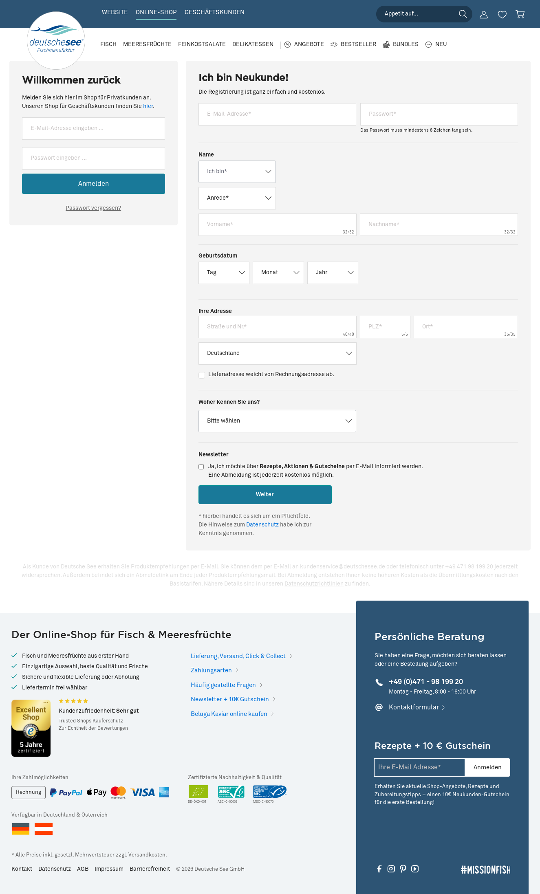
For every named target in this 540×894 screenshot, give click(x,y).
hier (148, 106)
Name (206, 155)
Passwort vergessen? (93, 208)
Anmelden (93, 184)
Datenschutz (262, 525)
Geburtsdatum (217, 256)
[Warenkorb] (520, 14)
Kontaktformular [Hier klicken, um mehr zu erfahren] (414, 707)
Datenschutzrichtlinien (314, 584)
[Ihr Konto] (483, 15)
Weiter (265, 495)
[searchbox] (424, 14)
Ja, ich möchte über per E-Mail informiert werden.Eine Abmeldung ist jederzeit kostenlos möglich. (315, 471)
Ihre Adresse (215, 311)
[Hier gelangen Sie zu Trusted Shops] (31, 728)
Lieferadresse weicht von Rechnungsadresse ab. (271, 374)
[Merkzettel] (502, 15)
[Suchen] (463, 14)
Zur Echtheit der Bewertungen (93, 728)
